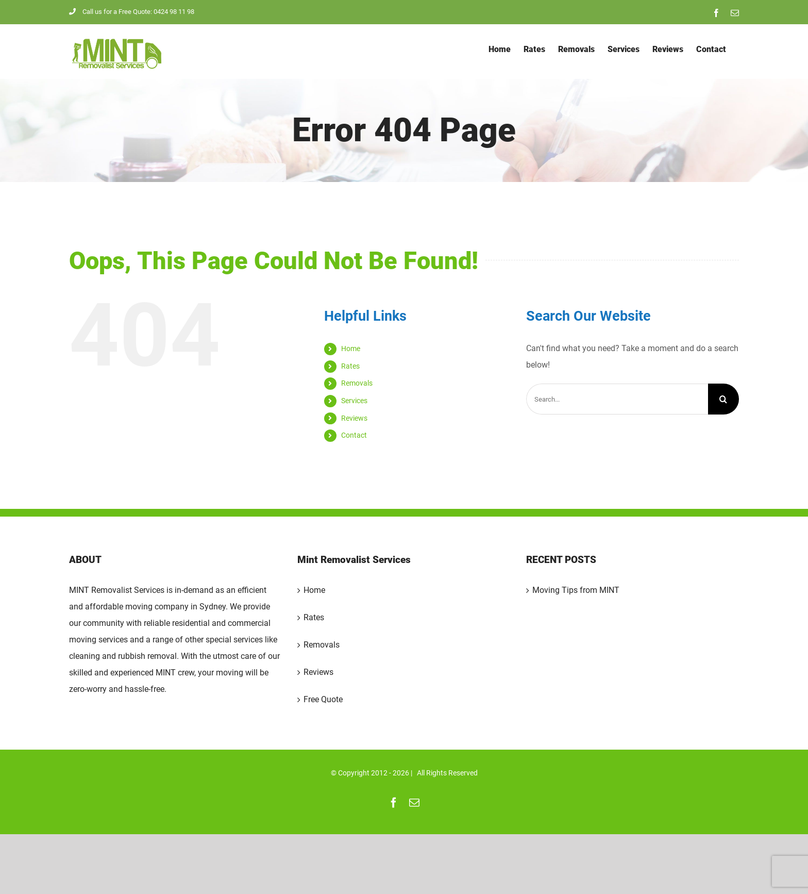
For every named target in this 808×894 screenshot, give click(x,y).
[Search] (723, 399)
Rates (350, 366)
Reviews (354, 418)
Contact (354, 435)
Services (354, 400)
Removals (357, 383)
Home (350, 348)
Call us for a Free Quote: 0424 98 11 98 (131, 11)
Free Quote (323, 699)
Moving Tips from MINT (575, 590)
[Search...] (617, 399)
